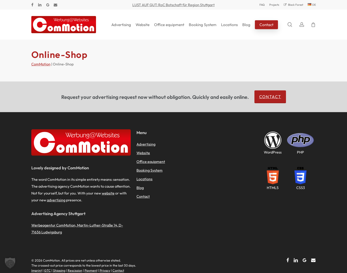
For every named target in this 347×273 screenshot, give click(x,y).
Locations (144, 179)
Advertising (145, 144)
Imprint (36, 270)
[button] (10, 263)
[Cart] (313, 24)
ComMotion (41, 64)
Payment (91, 270)
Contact (270, 96)
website (108, 193)
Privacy (105, 270)
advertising (56, 200)
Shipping (59, 270)
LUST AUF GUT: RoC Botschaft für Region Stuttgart (173, 5)
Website (143, 153)
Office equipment (150, 161)
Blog (140, 187)
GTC (47, 270)
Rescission (75, 270)
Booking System (149, 170)
